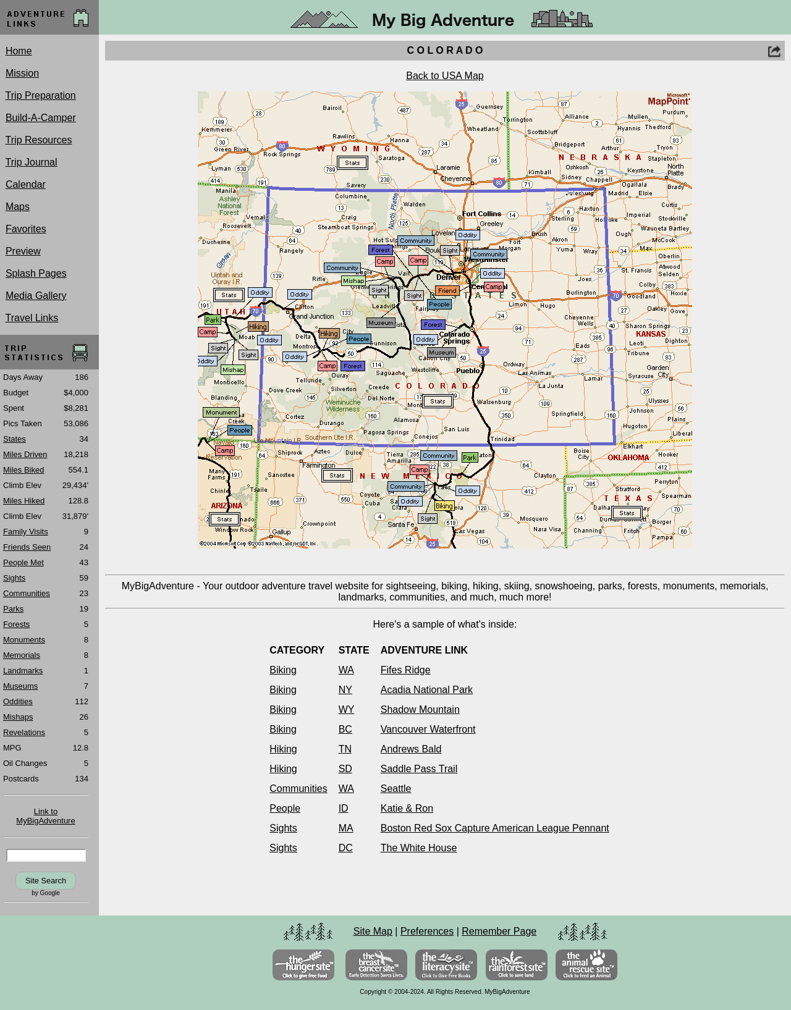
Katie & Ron (407, 808)
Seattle (396, 788)
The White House (419, 848)
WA (346, 670)
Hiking (283, 749)
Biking (283, 670)
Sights (283, 828)
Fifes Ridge (406, 670)
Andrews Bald (411, 749)
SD (345, 769)
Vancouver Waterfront (428, 729)
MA (346, 828)
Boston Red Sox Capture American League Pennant (495, 828)
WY (347, 709)
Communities (298, 788)
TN (345, 749)
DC (346, 848)
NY (345, 689)
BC (345, 729)
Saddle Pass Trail (419, 769)
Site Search (45, 880)
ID (344, 808)
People (284, 808)
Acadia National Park (427, 689)
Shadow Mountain (420, 709)
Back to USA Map (444, 75)
